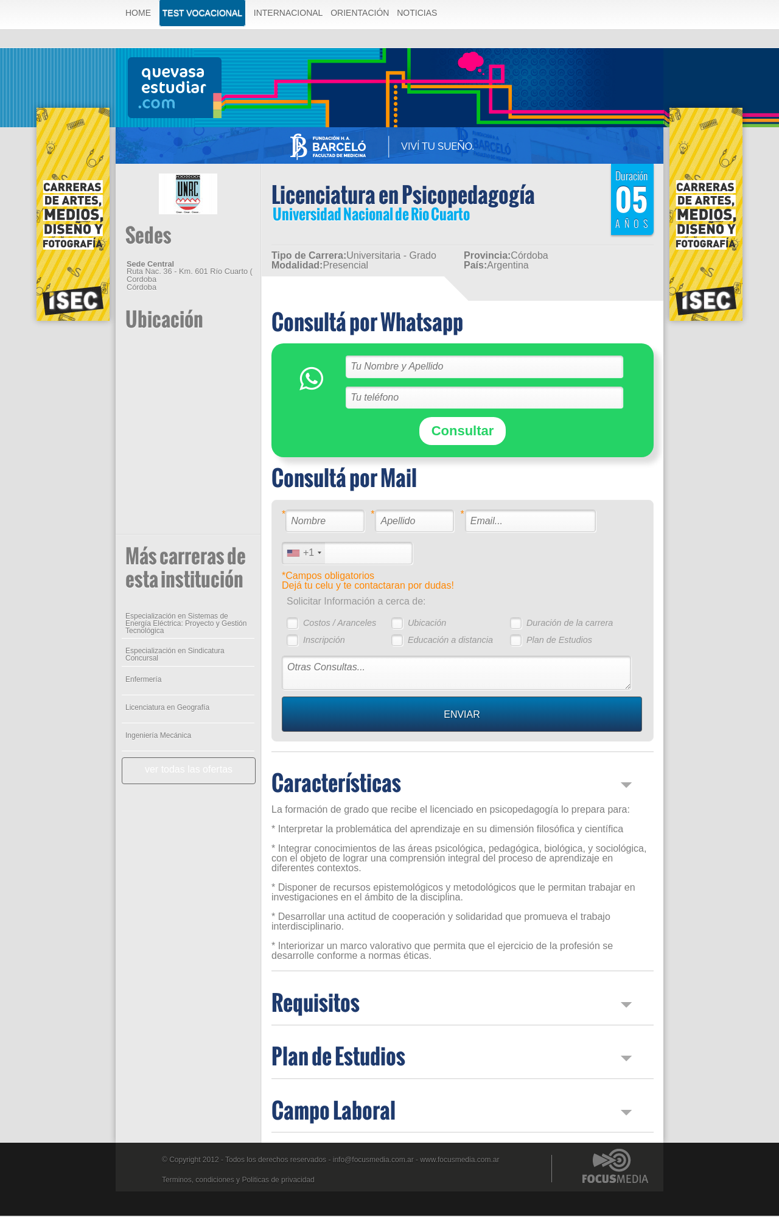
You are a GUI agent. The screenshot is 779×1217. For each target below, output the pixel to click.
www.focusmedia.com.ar (459, 1161)
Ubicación (426, 624)
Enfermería (143, 680)
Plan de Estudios (559, 641)
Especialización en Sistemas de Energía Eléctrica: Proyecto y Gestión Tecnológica (185, 624)
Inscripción (323, 641)
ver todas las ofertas (188, 770)
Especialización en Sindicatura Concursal (174, 656)
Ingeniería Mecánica (157, 736)
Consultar (462, 432)
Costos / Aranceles (339, 624)
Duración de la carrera (569, 624)
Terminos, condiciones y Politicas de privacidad (238, 1181)
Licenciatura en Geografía (167, 708)
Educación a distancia (449, 641)
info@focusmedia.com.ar (373, 1161)
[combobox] (303, 554)
